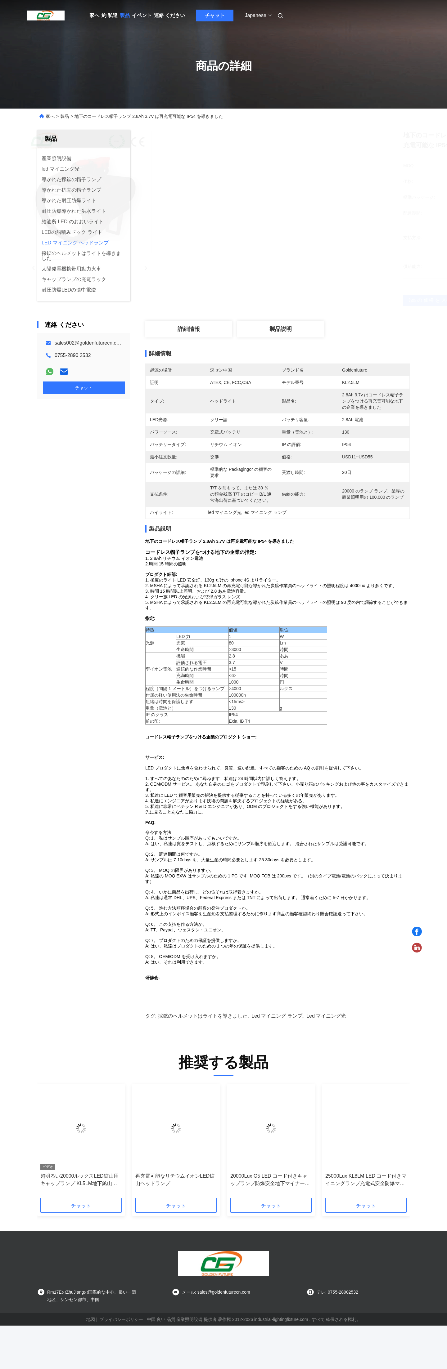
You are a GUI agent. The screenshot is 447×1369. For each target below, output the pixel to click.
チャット (215, 15)
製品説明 (280, 329)
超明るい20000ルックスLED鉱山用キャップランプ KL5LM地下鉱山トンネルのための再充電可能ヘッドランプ (80, 1224)
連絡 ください (169, 15)
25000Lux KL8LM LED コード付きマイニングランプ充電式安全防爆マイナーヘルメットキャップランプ (365, 1224)
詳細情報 (189, 329)
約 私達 (110, 15)
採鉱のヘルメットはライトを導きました (202, 1059)
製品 (125, 15)
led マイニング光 (326, 1059)
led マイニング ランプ (276, 1059)
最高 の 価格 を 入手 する (310, 300)
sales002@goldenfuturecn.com (89, 343)
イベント (142, 15)
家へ (94, 15)
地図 (90, 1362)
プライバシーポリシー (121, 1362)
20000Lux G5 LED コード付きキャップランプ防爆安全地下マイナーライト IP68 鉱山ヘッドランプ (270, 1224)
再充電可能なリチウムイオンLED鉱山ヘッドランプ (174, 1223)
